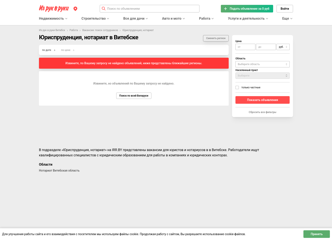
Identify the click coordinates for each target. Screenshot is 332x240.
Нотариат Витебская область (59, 170)
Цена (238, 41)
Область (240, 58)
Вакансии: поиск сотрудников (100, 30)
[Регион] (75, 9)
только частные (250, 87)
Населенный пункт (246, 70)
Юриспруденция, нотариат (138, 30)
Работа (74, 30)
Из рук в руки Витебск (52, 30)
